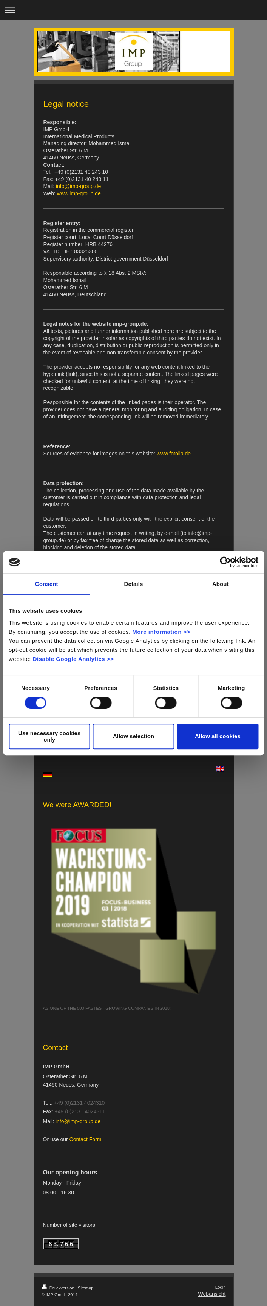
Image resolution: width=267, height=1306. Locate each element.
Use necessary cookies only (49, 736)
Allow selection (133, 736)
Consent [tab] (46, 584)
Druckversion (59, 1288)
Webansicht (212, 1294)
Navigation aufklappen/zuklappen (133, 10)
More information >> (161, 631)
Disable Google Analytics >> (73, 659)
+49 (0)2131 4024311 (80, 1111)
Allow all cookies (218, 736)
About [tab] (220, 584)
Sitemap (86, 1288)
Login (220, 1287)
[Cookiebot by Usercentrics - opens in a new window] (225, 562)
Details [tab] (133, 584)
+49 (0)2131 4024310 (79, 1103)
